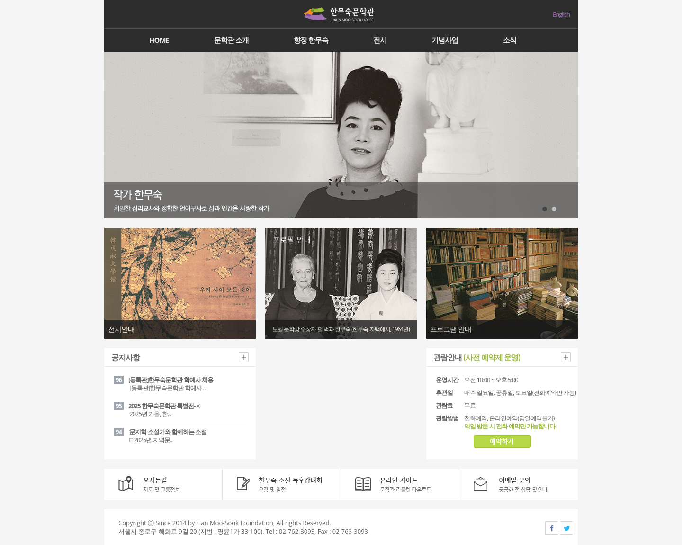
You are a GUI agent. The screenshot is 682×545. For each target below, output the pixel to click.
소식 (509, 40)
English (561, 14)
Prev (116, 135)
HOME (159, 40)
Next (565, 135)
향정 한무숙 (311, 40)
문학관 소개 (231, 40)
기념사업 (444, 40)
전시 (379, 40)
